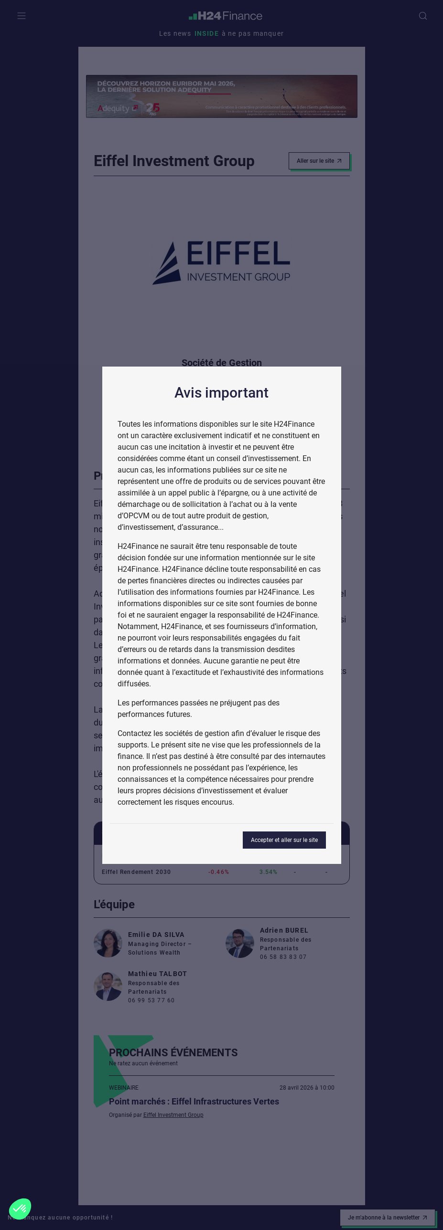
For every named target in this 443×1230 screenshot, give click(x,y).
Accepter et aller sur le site (284, 840)
